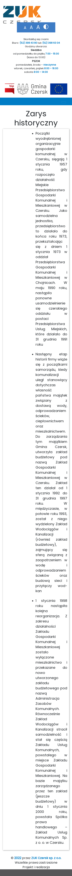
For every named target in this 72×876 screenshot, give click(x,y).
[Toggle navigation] (63, 102)
